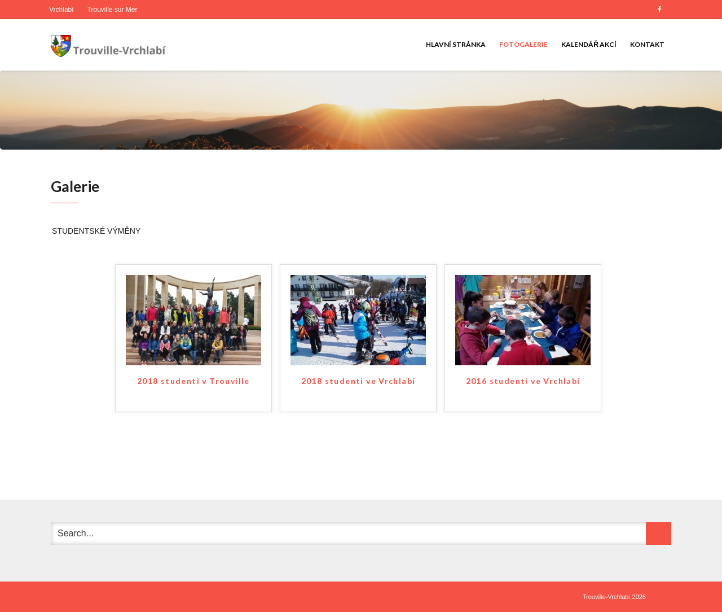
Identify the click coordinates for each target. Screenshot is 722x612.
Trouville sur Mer (112, 10)
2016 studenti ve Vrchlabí (523, 381)
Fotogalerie (523, 44)
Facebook (659, 9)
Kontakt (647, 44)
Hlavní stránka (456, 44)
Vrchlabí (61, 10)
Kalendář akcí (589, 44)
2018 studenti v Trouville (193, 381)
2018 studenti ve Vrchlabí (358, 381)
